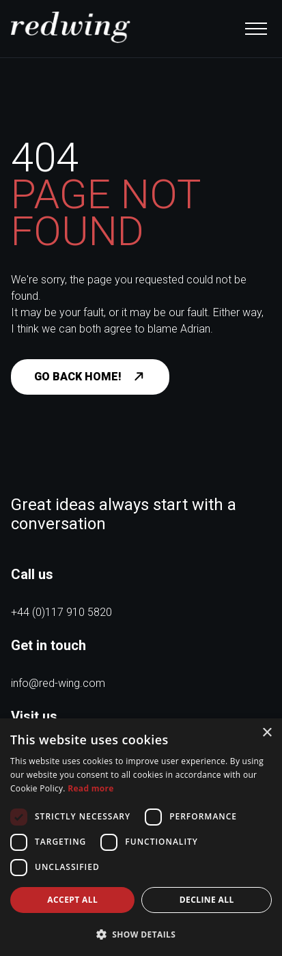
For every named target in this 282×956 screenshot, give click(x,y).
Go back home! (95, 377)
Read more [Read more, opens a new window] (90, 788)
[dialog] (141, 837)
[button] (141, 933)
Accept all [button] (72, 899)
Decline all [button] (207, 899)
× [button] (267, 733)
